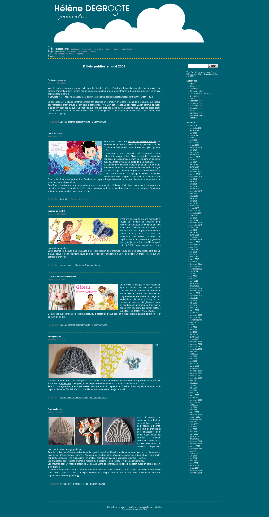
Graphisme (194, 106)
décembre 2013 (196, 223)
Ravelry (114, 452)
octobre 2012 (195, 242)
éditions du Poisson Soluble (142, 141)
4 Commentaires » (91, 265)
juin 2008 (193, 356)
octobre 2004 (195, 446)
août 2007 (193, 381)
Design (192, 98)
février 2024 (194, 130)
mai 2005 (193, 429)
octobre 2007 (195, 376)
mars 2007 (194, 393)
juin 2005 (193, 427)
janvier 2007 (194, 398)
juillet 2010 (194, 298)
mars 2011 (194, 281)
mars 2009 (194, 334)
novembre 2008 (196, 344)
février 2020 (194, 143)
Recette (193, 118)
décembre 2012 (196, 240)
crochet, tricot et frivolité (79, 122)
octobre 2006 (195, 402)
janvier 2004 (194, 468)
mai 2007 (193, 388)
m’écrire (61, 56)
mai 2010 (193, 303)
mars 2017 (194, 164)
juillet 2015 (194, 196)
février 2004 (194, 466)
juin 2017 (193, 160)
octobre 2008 (195, 347)
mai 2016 (193, 181)
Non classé (194, 113)
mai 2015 (193, 198)
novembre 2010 (196, 291)
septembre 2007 (196, 378)
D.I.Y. (50, 54)
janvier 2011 (194, 286)
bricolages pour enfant (64, 54)
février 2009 (194, 337)
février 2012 (194, 259)
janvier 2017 (194, 169)
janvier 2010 (194, 313)
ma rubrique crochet (57, 248)
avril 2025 (193, 126)
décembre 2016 (196, 172)
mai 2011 (193, 276)
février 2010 (194, 310)
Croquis (193, 96)
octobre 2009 (195, 317)
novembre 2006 (196, 400)
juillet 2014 (194, 215)
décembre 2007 (196, 371)
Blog (50, 46)
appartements (127, 49)
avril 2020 (193, 140)
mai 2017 (193, 162)
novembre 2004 (196, 444)
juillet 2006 (194, 405)
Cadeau (63, 122)
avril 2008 (193, 361)
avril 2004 (193, 461)
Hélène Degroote (204, 74)
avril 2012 (193, 254)
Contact (51, 56)
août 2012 (193, 247)
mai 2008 (193, 359)
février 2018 (194, 152)
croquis (93, 51)
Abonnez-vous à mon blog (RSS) (134, 509)
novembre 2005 (196, 415)
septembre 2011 (196, 269)
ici (125, 389)
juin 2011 (193, 274)
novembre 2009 (196, 315)
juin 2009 (193, 327)
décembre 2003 (196, 470)
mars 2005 (194, 434)
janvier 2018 (194, 155)
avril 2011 (193, 279)
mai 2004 (193, 458)
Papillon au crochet (56, 211)
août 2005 (193, 422)
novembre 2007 (196, 373)
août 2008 (193, 351)
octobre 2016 (195, 174)
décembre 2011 (196, 264)
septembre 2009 (196, 320)
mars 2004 (194, 463)
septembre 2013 (196, 225)
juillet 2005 (194, 424)
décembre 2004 (196, 441)
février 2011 (194, 283)
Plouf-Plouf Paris (196, 115)
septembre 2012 (196, 245)
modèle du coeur (141, 91)
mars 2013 (194, 232)
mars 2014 (194, 220)
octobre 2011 (195, 266)
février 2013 (194, 235)
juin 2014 (193, 218)
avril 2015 (193, 201)
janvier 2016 (194, 189)
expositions (98, 49)
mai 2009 (193, 330)
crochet (79, 54)
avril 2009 (193, 332)
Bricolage (193, 86)
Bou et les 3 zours (55, 133)
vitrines (108, 49)
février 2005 (194, 436)
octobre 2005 (195, 417)
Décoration (194, 101)
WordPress (147, 507)
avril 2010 (193, 305)
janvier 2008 (194, 368)
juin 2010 (193, 300)
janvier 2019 (194, 145)
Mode (85, 397)
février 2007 (194, 395)
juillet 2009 (194, 325)
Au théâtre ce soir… (57, 80)
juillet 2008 (194, 354)
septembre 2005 (196, 419)
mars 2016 (194, 186)
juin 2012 (193, 252)
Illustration (64, 199)
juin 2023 (193, 133)
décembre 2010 (196, 288)
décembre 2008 (196, 342)
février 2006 (194, 412)
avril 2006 (193, 410)
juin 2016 (193, 179)
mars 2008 (194, 364)
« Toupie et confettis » (113, 179)
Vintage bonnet (54, 336)
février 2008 (194, 366)
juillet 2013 (194, 228)
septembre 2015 (196, 191)
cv (67, 56)
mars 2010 (194, 308)
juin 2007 (193, 385)
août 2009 (193, 322)
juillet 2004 (194, 453)
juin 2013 (193, 230)
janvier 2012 (194, 262)
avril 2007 (193, 390)
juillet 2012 (194, 249)
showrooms (86, 49)
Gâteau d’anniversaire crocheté (62, 276)
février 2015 (194, 206)
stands (116, 49)
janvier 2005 (194, 439)
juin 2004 (193, 456)
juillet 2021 (194, 135)
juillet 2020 (194, 138)
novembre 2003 (196, 473)
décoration (72, 51)
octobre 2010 (195, 293)
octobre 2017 (195, 157)
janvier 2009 (194, 339)
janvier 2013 (194, 237)
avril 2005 (193, 432)
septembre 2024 (196, 128)
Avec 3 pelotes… (55, 409)
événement (194, 103)
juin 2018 (193, 150)
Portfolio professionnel (58, 49)
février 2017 (194, 167)
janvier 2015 (194, 208)
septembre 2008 (196, 349)
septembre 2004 (196, 449)
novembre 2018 (196, 147)
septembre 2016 (196, 177)
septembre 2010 (196, 296)
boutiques (75, 49)
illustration (83, 51)
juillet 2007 (194, 383)
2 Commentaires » (100, 325)
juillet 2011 (194, 271)
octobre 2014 (195, 211)
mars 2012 (194, 257)
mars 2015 (194, 203)
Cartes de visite (196, 91)
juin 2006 (193, 407)
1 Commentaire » (100, 122)
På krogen (65, 383)
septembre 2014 (196, 213)
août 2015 (193, 194)
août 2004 (193, 451)
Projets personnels (56, 51)
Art (191, 84)
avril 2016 (193, 184)
